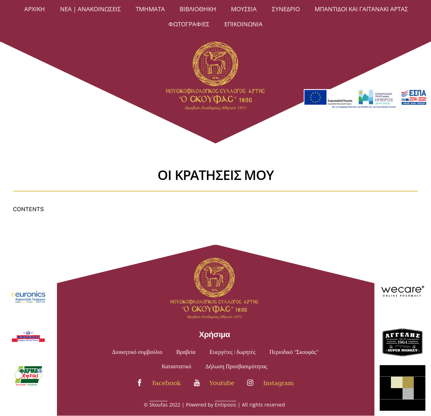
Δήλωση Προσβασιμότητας (236, 366)
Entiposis (225, 404)
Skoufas (158, 404)
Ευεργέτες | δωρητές (233, 352)
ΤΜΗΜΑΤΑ (150, 9)
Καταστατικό (176, 366)
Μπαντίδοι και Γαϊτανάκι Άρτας (361, 9)
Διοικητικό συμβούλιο (137, 352)
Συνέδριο (286, 9)
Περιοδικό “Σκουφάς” (294, 352)
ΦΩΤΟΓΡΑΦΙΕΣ (189, 24)
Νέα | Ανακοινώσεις (90, 9)
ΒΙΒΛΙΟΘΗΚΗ (198, 9)
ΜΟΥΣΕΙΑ (244, 9)
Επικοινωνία (243, 24)
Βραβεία (185, 352)
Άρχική (34, 9)
